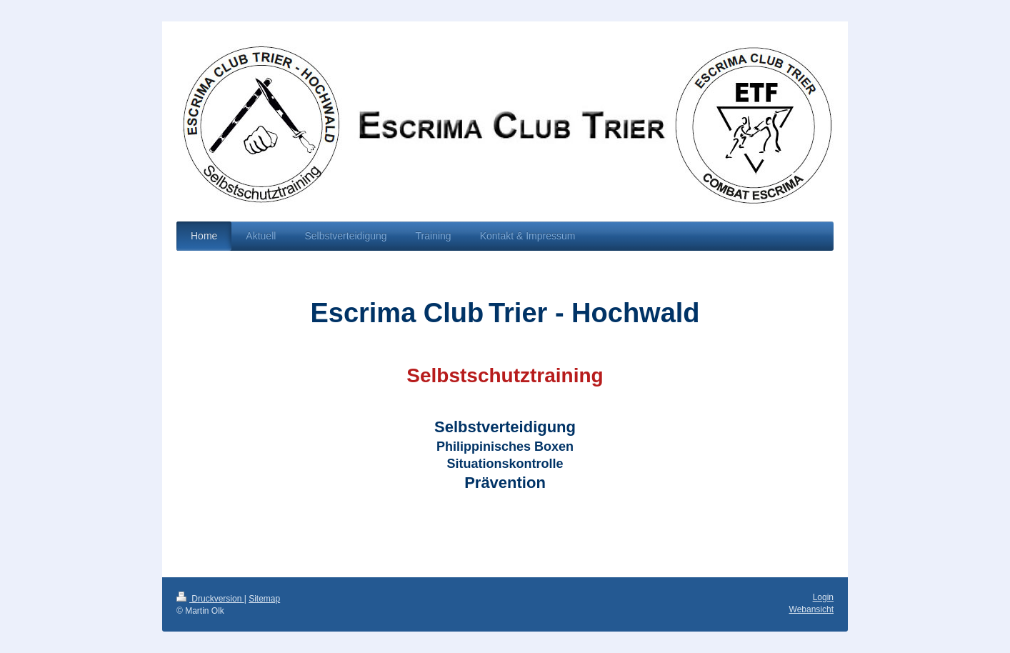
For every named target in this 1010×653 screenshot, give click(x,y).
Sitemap (264, 599)
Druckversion (210, 599)
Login (823, 597)
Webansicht (811, 609)
